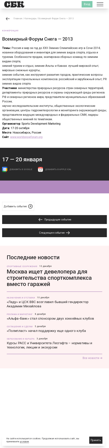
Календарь (30, 18)
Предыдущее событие (54, 220)
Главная (18, 18)
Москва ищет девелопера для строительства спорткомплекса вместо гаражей (49, 277)
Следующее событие (54, 232)
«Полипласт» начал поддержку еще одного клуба (46, 331)
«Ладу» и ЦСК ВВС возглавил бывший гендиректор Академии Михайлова (48, 304)
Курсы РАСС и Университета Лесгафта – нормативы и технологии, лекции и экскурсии (49, 345)
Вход (87, 4)
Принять (96, 440)
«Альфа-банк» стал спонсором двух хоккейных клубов (50, 318)
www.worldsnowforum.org (26, 137)
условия (24, 441)
